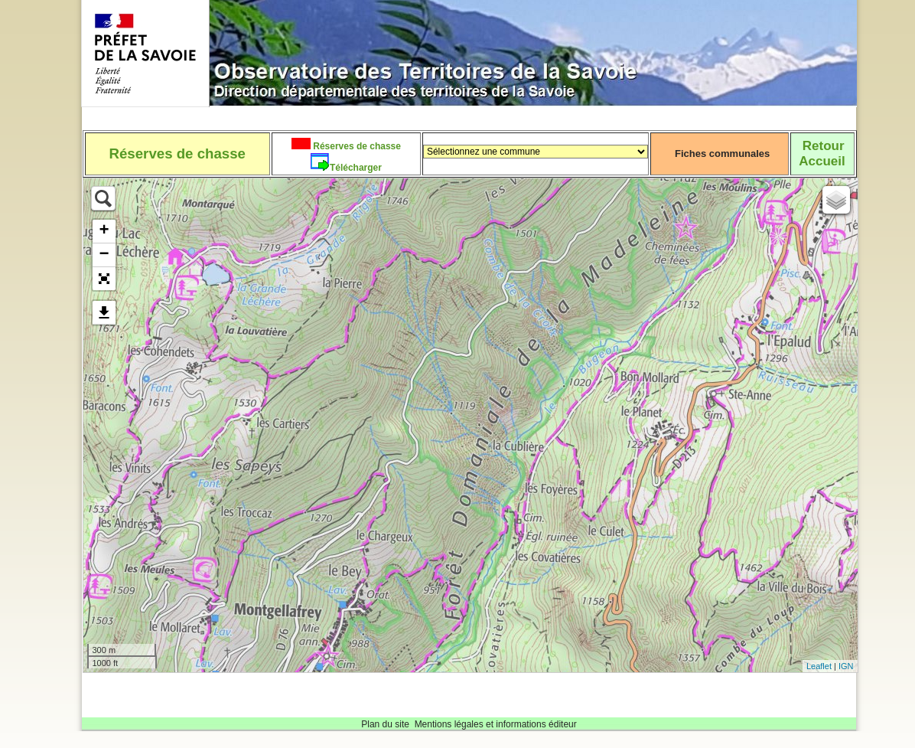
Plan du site (385, 724)
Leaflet (819, 666)
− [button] (104, 254)
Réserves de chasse (356, 146)
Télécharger (356, 167)
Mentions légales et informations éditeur (496, 724)
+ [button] (104, 231)
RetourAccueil (822, 153)
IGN (846, 666)
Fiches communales (722, 153)
